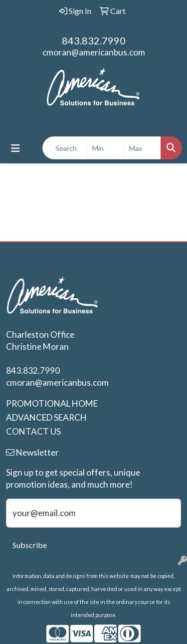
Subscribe (29, 545)
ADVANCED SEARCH (46, 417)
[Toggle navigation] (15, 148)
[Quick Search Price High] (142, 147)
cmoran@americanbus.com (93, 52)
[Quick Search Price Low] (105, 147)
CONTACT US (33, 431)
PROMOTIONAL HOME (52, 403)
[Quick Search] (64, 147)
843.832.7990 (94, 40)
